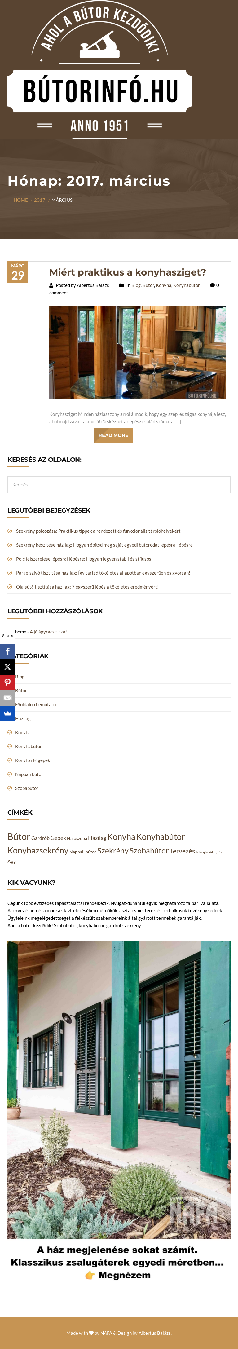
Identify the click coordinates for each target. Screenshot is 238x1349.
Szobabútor (26, 788)
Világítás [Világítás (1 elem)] (215, 852)
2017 (39, 200)
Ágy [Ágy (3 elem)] (11, 861)
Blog (136, 285)
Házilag (23, 718)
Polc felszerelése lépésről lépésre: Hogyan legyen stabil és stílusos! (84, 559)
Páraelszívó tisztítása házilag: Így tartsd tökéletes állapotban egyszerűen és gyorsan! (103, 572)
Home (21, 200)
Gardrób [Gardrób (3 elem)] (40, 838)
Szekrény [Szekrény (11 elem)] (113, 850)
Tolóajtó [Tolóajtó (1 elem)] (202, 852)
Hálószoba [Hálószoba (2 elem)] (77, 838)
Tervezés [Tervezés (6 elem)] (182, 851)
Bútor (148, 285)
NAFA (106, 1333)
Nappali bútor (29, 774)
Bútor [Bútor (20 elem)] (18, 836)
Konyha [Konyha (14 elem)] (121, 837)
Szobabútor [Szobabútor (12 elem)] (149, 850)
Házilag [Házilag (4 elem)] (97, 837)
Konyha (163, 285)
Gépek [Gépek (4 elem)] (58, 837)
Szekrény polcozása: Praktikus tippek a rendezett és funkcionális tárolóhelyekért (98, 531)
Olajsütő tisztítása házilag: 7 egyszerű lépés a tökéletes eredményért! (87, 586)
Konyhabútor (186, 285)
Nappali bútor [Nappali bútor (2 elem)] (82, 851)
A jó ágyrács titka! (48, 631)
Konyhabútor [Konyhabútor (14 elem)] (160, 837)
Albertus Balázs (155, 1333)
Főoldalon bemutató (35, 704)
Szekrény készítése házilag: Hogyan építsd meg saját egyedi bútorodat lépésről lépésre (104, 545)
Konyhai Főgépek (32, 760)
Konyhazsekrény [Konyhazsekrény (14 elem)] (37, 850)
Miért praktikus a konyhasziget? (127, 272)
